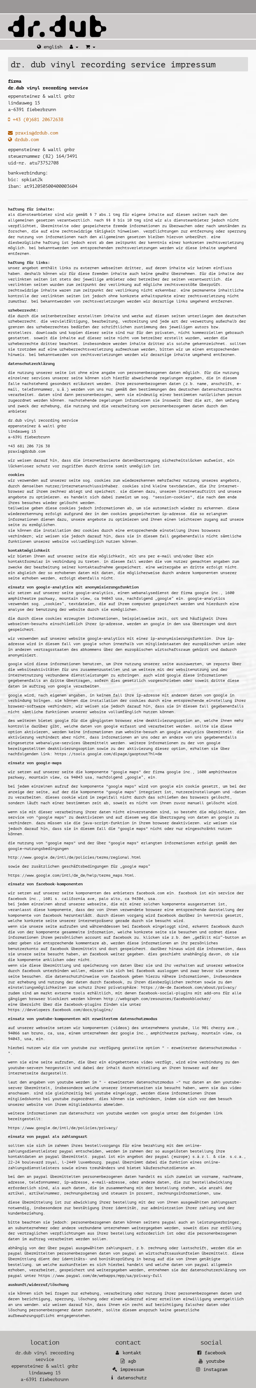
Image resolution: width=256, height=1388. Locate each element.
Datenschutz (132, 1377)
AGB (132, 1361)
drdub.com (23, 139)
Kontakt (132, 1352)
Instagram (215, 1369)
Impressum (132, 1369)
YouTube (215, 1361)
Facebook (215, 1352)
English (49, 46)
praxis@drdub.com (33, 132)
